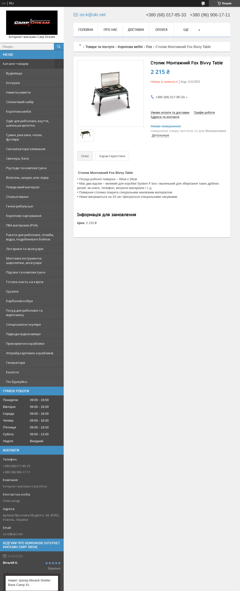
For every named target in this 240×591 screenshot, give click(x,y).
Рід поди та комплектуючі (26, 168)
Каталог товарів (15, 63)
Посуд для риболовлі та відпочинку (24, 312)
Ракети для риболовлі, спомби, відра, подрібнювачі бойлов (30, 237)
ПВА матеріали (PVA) (21, 225)
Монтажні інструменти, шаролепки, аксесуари (24, 260)
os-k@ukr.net (13, 534)
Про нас (110, 30)
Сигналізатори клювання (25, 149)
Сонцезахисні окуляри (23, 324)
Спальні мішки (17, 196)
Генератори (15, 362)
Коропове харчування (23, 215)
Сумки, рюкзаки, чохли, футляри (24, 137)
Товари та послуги (99, 47)
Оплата (162, 30)
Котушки (13, 83)
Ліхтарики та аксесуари (24, 249)
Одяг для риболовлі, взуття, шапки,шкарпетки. (27, 123)
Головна (85, 30)
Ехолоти (12, 372)
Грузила (12, 291)
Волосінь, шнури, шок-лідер (27, 177)
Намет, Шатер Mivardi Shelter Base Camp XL (29, 583)
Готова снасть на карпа (24, 282)
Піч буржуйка (16, 381)
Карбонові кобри (19, 301)
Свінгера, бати (17, 158)
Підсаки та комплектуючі (25, 272)
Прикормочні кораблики (25, 343)
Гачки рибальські (19, 206)
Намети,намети (18, 92)
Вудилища (14, 73)
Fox (149, 47)
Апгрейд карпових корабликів (29, 353)
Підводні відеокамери (23, 334)
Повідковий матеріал (22, 187)
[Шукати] (59, 46)
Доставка (136, 30)
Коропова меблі (18, 111)
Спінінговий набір (20, 102)
